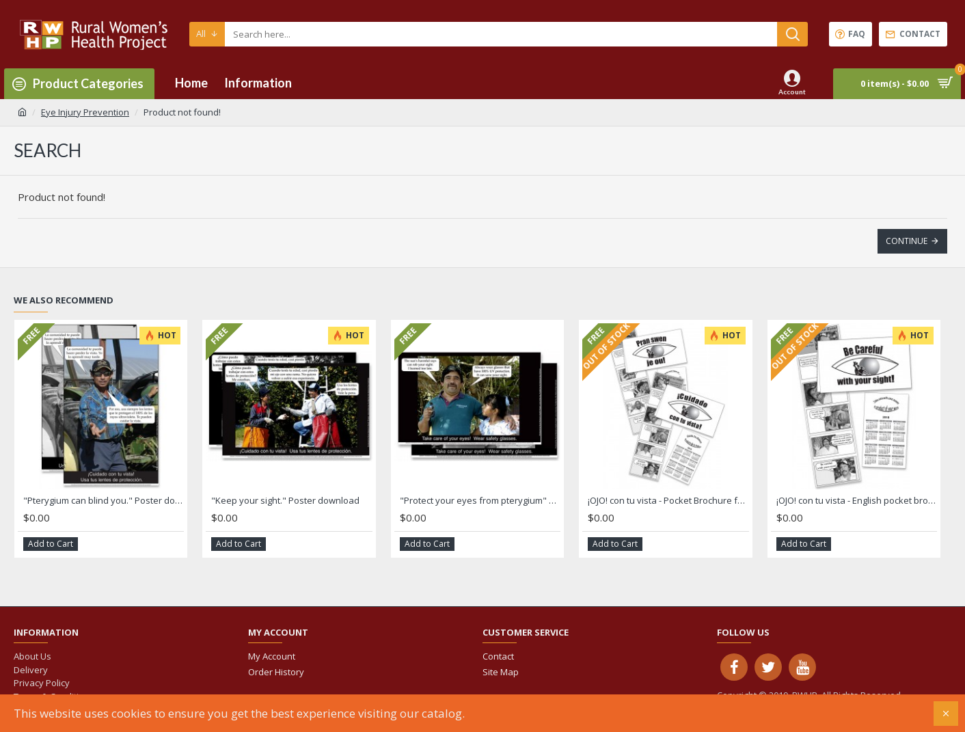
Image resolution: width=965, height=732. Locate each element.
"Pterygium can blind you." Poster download (103, 500)
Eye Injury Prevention (85, 112)
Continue (906, 241)
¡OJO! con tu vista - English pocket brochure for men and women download (856, 500)
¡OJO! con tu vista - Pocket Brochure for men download (668, 500)
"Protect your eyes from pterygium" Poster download (480, 500)
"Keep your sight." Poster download (285, 500)
